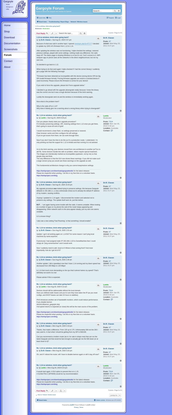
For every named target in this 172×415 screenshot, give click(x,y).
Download (9, 37)
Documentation (12, 43)
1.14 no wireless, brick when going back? (47, 26)
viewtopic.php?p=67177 (83, 44)
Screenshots (10, 49)
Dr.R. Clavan (108, 38)
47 (110, 41)
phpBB (72, 405)
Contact (8, 61)
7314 (111, 122)
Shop (7, 31)
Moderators (46, 28)
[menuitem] (48, 17)
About (7, 67)
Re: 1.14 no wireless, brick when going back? (54, 115)
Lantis (106, 116)
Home (7, 25)
